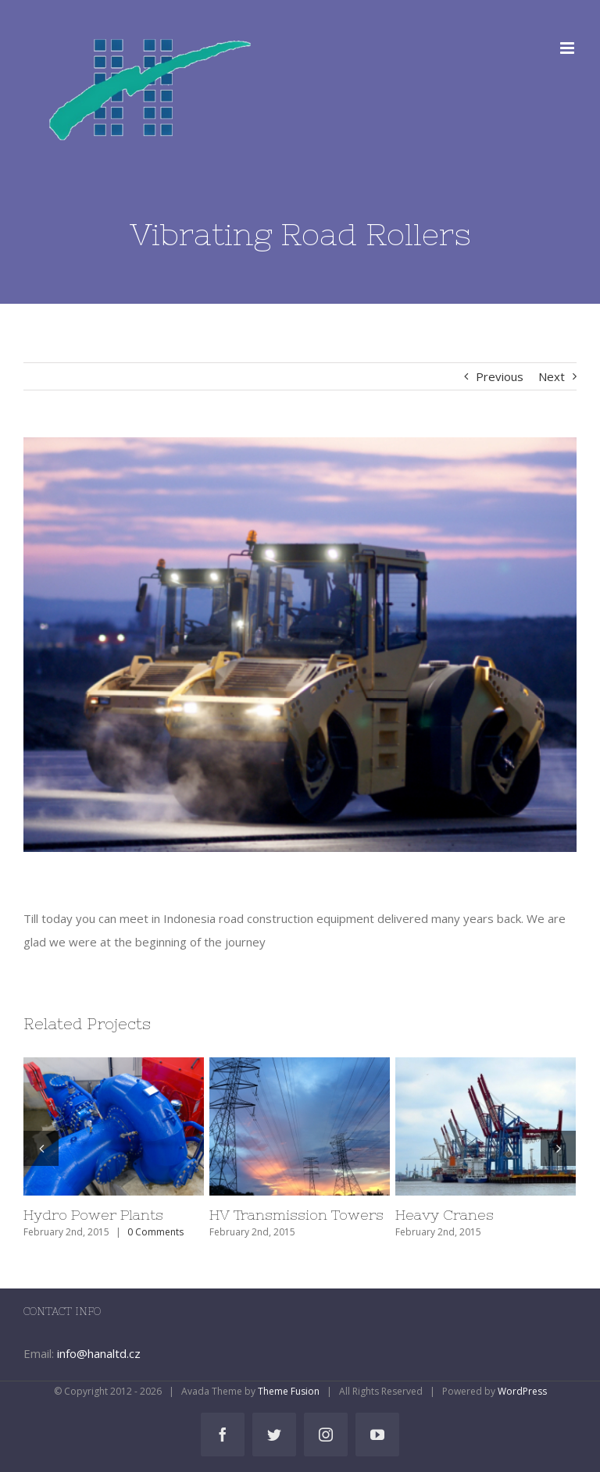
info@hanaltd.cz (99, 1353)
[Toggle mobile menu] (568, 48)
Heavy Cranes (444, 1214)
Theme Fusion (289, 1391)
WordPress (522, 1391)
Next (551, 376)
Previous (499, 376)
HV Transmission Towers (296, 1214)
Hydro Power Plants (93, 1214)
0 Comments (155, 1232)
